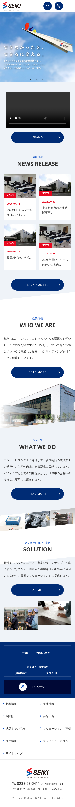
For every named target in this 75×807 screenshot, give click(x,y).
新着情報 (11, 703)
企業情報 (48, 703)
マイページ (32, 687)
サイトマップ (14, 753)
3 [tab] (44, 81)
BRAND (37, 137)
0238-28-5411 (28, 783)
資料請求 (21, 673)
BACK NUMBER (37, 285)
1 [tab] (32, 81)
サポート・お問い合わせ (37, 652)
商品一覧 (48, 716)
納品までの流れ (15, 728)
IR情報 (10, 716)
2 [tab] (38, 81)
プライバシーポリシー (57, 741)
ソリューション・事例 (57, 728)
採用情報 (11, 741)
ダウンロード (54, 673)
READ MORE (37, 372)
